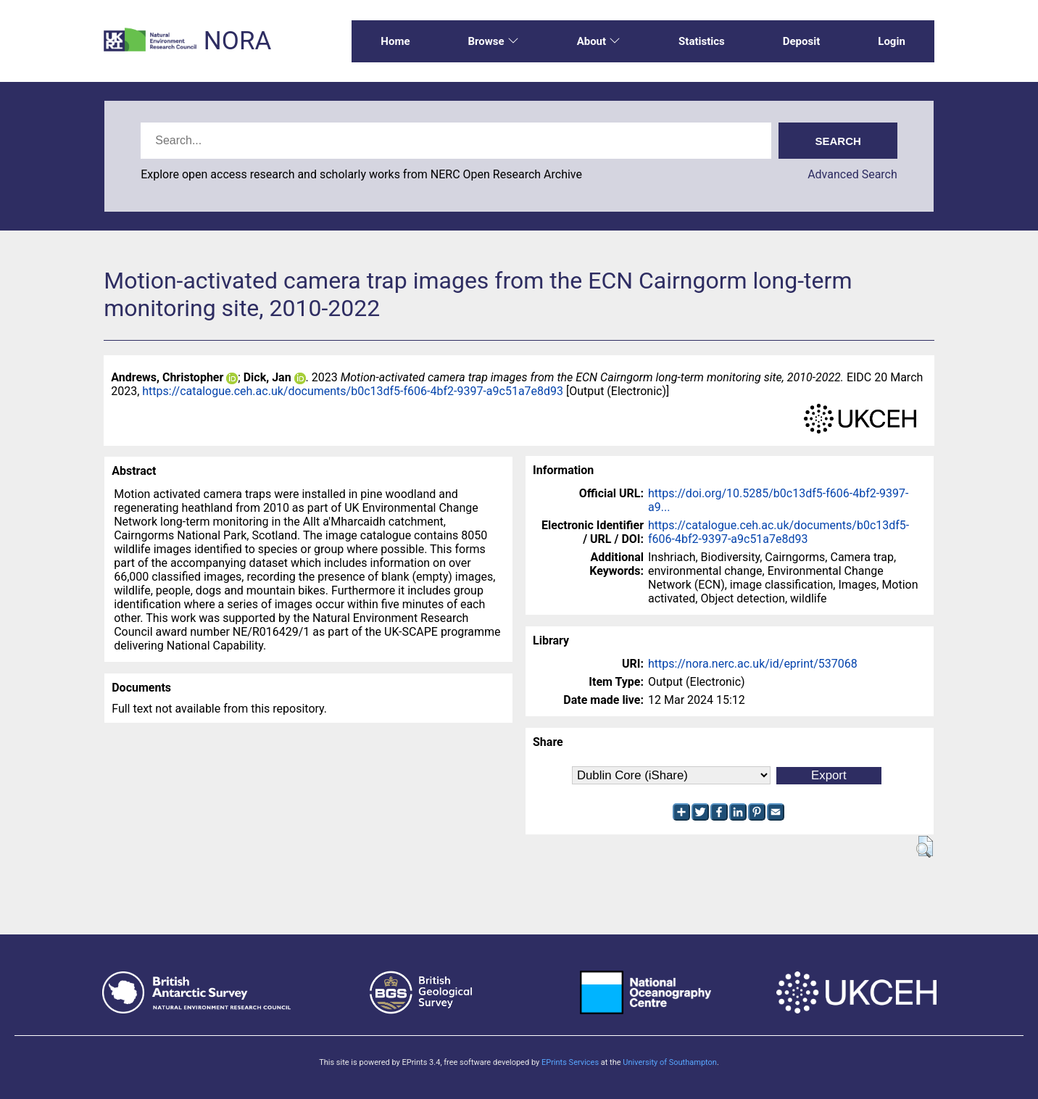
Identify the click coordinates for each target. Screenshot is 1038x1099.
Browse (493, 41)
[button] (924, 847)
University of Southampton (670, 1062)
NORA (237, 41)
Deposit (802, 41)
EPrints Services (570, 1062)
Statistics (701, 41)
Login (891, 41)
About (598, 41)
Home (395, 41)
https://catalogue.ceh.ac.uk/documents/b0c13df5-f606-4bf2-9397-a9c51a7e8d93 (352, 391)
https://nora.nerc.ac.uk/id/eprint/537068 (753, 664)
